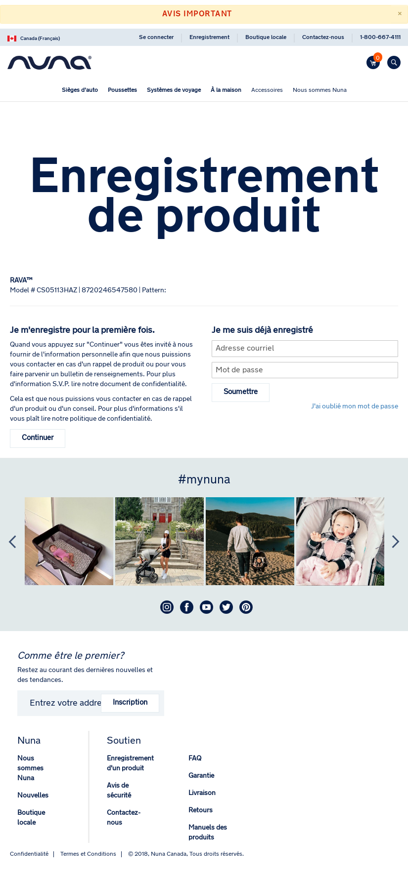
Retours (200, 810)
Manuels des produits (207, 832)
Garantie (201, 776)
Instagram (167, 607)
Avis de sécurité (119, 790)
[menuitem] (79, 90)
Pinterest (246, 607)
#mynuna (204, 480)
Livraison (202, 793)
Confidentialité (29, 854)
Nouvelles (32, 795)
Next (391, 542)
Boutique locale (265, 37)
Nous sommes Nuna (30, 768)
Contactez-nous (323, 37)
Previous (7, 542)
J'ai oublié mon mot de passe (354, 406)
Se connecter (156, 37)
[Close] (399, 14)
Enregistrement (209, 37)
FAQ (194, 758)
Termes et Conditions (88, 854)
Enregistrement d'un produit (130, 763)
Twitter (226, 607)
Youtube (206, 607)
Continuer (37, 438)
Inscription (130, 703)
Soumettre (241, 392)
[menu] (204, 91)
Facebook (186, 607)
